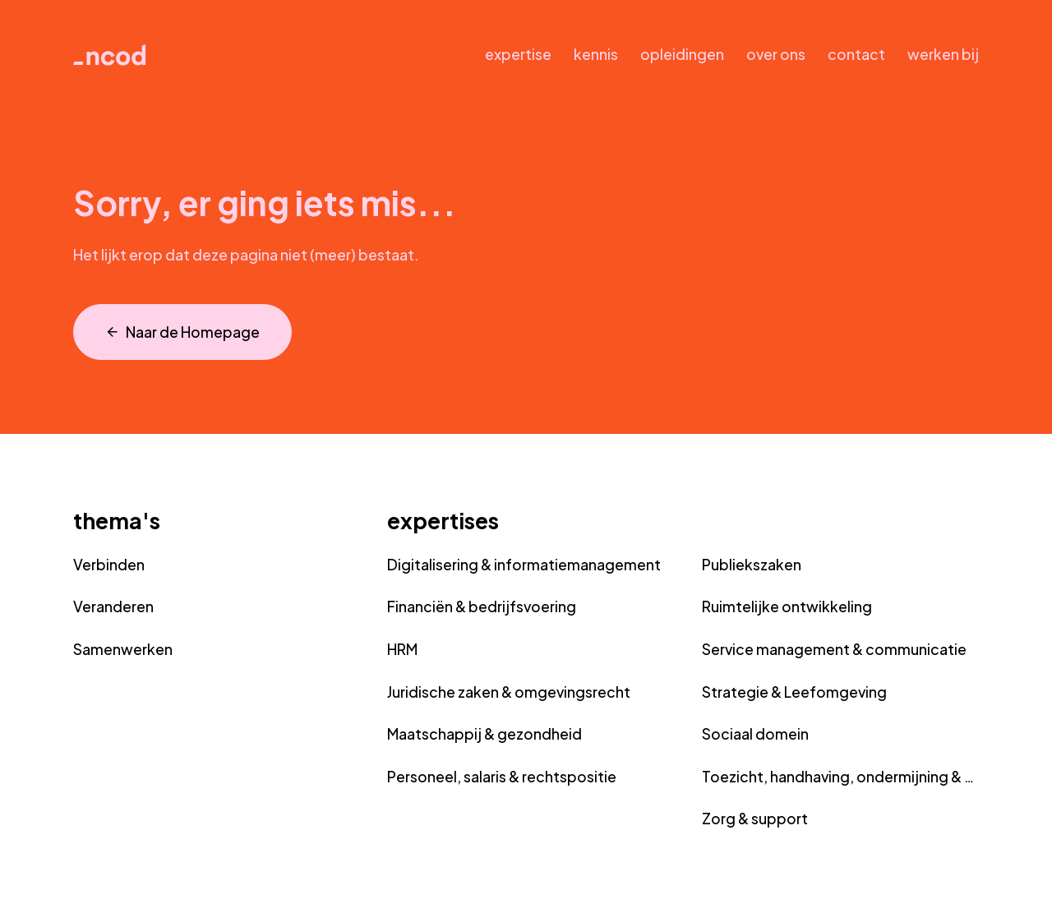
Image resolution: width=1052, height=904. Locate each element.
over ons (775, 54)
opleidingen (682, 54)
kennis (596, 54)
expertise (518, 54)
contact (856, 54)
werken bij (943, 54)
